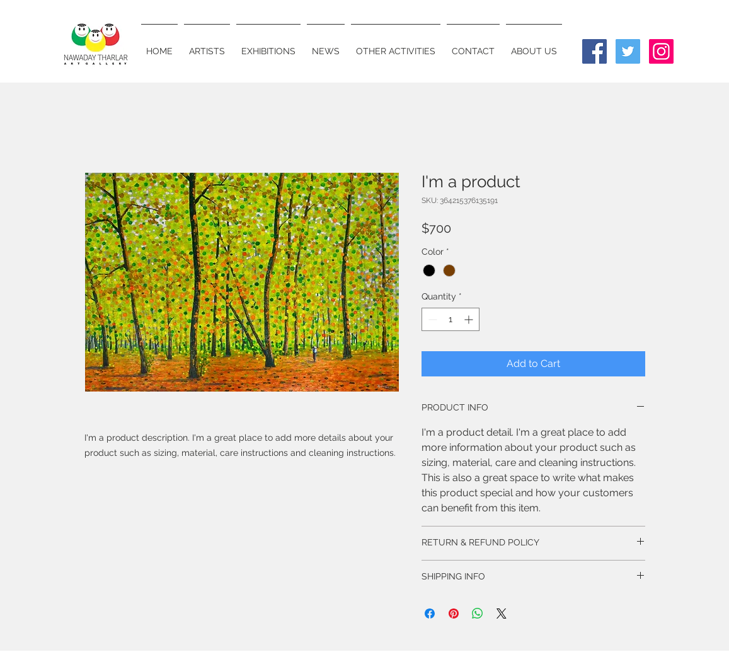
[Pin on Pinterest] (453, 613)
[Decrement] (431, 319)
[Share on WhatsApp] (477, 613)
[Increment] (470, 319)
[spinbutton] (450, 319)
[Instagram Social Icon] (661, 51)
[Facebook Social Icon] (594, 51)
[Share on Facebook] (429, 613)
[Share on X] (501, 613)
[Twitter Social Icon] (628, 51)
